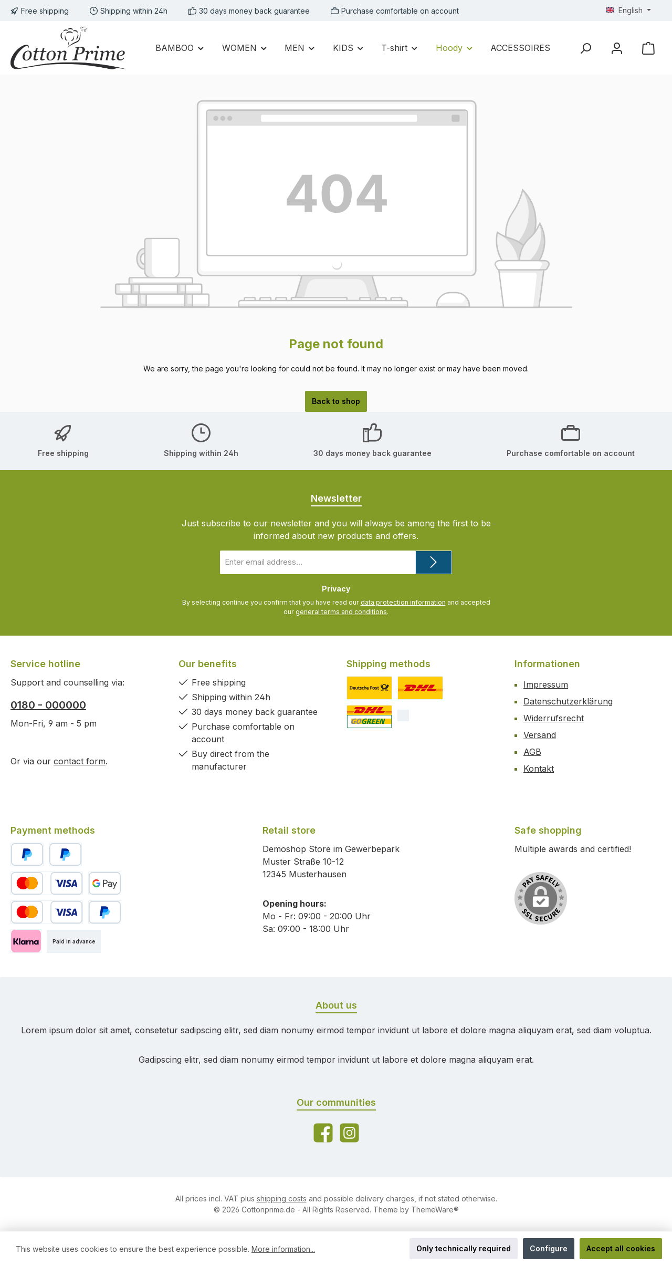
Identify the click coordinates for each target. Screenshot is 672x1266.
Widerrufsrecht (553, 718)
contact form (80, 761)
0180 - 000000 (48, 705)
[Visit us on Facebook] (323, 1133)
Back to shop (336, 401)
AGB (532, 751)
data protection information (403, 602)
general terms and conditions (341, 612)
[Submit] (433, 562)
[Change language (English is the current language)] (628, 10)
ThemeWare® (435, 1209)
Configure (549, 1248)
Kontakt (538, 768)
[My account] (617, 48)
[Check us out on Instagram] (349, 1133)
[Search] (585, 48)
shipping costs (282, 1198)
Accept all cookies (620, 1248)
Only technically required (463, 1248)
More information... (283, 1248)
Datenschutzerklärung (568, 701)
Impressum (545, 684)
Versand (539, 735)
